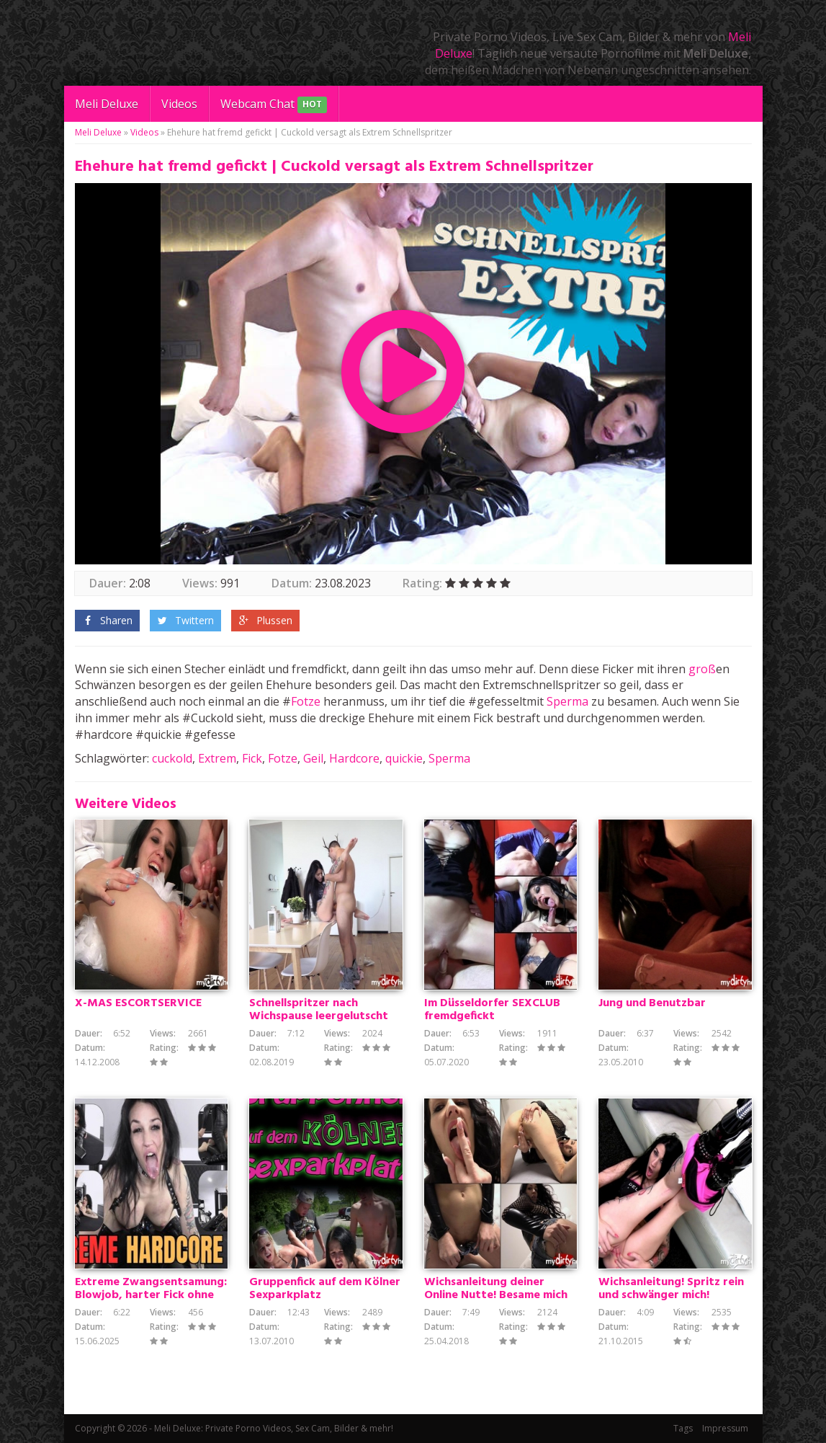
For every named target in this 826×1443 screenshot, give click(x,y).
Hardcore (354, 758)
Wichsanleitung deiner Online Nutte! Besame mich (495, 1289)
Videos (179, 104)
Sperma (567, 701)
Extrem (217, 758)
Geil (313, 758)
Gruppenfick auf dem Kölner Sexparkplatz (324, 1289)
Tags (683, 1428)
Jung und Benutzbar (652, 1003)
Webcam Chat (273, 105)
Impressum (725, 1428)
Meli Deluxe (106, 104)
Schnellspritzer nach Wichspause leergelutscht (318, 1010)
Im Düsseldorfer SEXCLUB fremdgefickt (492, 1010)
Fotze (305, 701)
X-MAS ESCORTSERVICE (138, 1003)
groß (702, 669)
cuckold (172, 758)
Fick (252, 758)
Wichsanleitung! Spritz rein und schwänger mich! (671, 1289)
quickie (404, 758)
